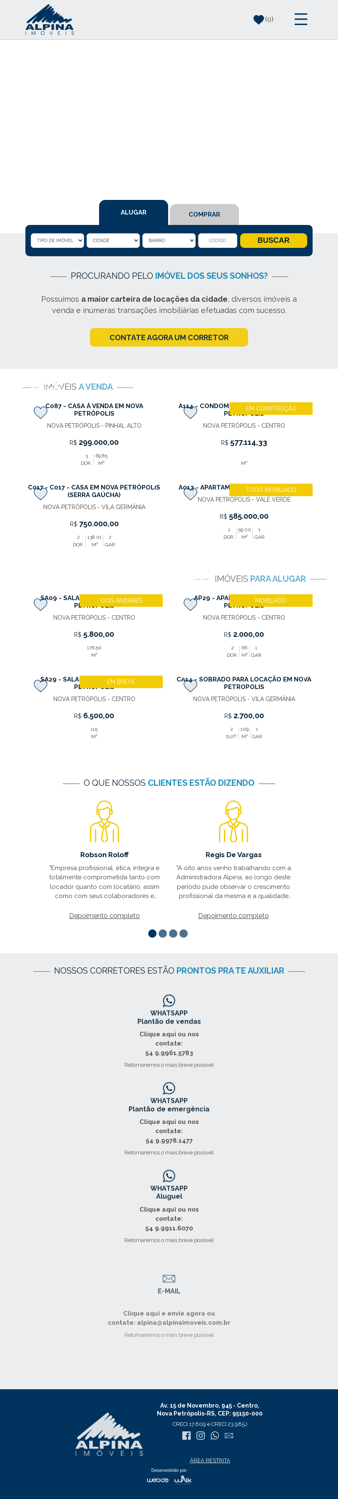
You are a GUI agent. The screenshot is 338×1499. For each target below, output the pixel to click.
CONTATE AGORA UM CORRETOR (169, 346)
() (263, 20)
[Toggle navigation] (301, 20)
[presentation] (31, 400)
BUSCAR (274, 242)
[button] (153, 933)
